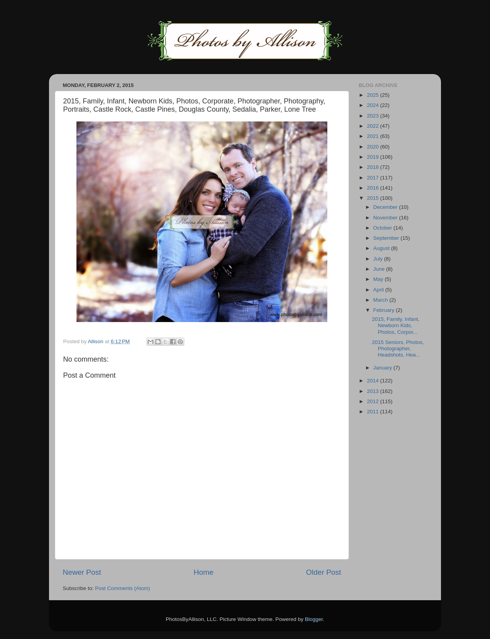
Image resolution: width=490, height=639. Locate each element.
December (386, 207)
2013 (373, 391)
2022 (373, 126)
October (383, 228)
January (383, 368)
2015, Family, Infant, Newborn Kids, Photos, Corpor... (395, 325)
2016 (373, 188)
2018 (373, 167)
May (379, 279)
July (378, 259)
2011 (373, 412)
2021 (373, 136)
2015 (373, 198)
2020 (373, 147)
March (381, 300)
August (382, 248)
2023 (373, 116)
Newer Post (82, 572)
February (384, 310)
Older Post (323, 572)
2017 (373, 178)
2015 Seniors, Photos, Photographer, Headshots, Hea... (398, 348)
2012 (373, 401)
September (387, 238)
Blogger (314, 619)
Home (203, 572)
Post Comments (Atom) (122, 588)
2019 (373, 157)
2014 (373, 381)
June (379, 269)
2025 (373, 95)
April (379, 290)
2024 (373, 105)
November (386, 218)
